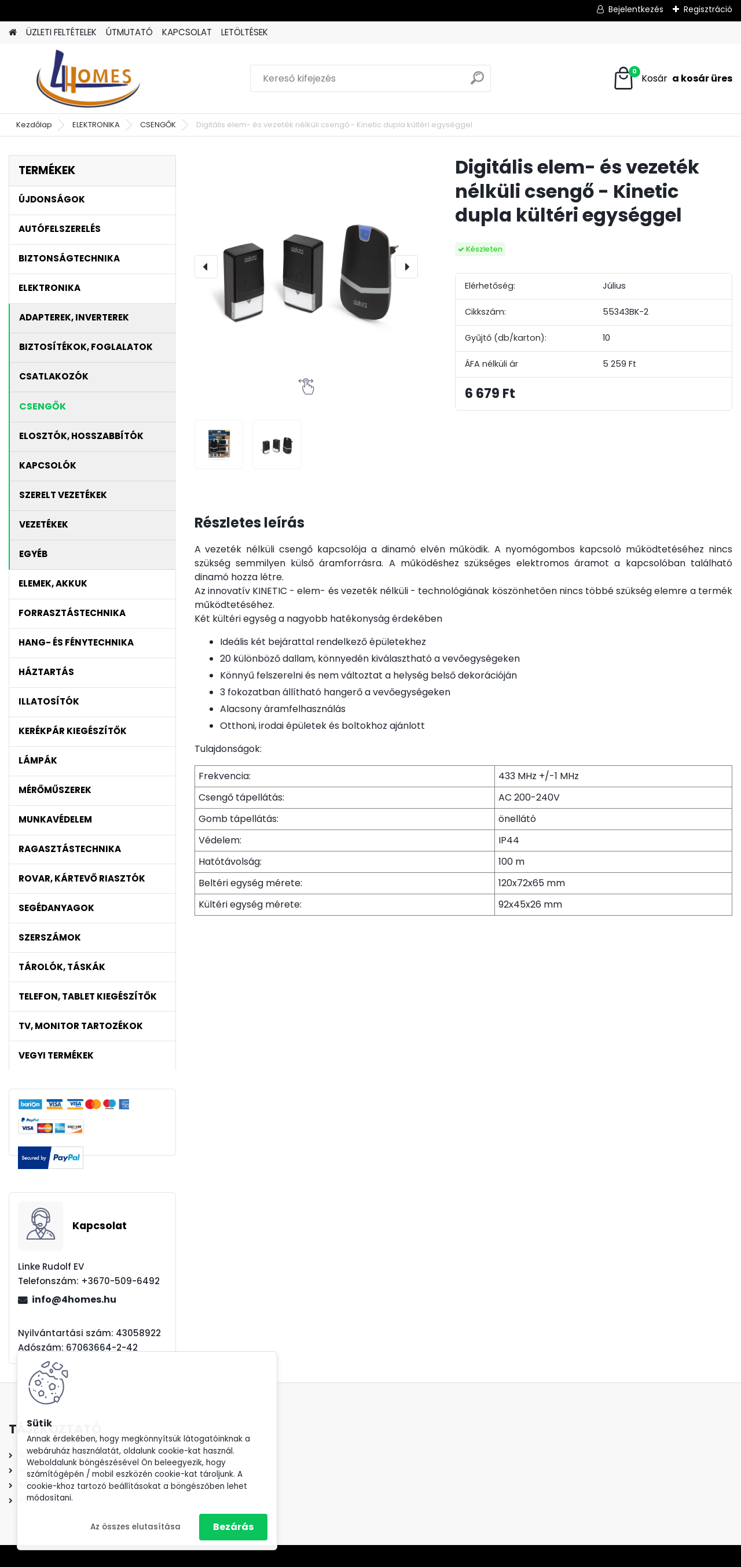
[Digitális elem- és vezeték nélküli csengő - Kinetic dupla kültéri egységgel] (306, 266)
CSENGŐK (158, 124)
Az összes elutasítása (135, 1526)
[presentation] (206, 266)
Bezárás (233, 1526)
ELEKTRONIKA (96, 124)
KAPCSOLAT (187, 32)
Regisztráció (708, 9)
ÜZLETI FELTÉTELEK (61, 32)
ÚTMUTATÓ (129, 32)
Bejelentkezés (635, 9)
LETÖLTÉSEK (244, 32)
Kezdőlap (34, 124)
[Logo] (88, 79)
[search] (477, 82)
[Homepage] (13, 32)
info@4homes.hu (74, 1299)
